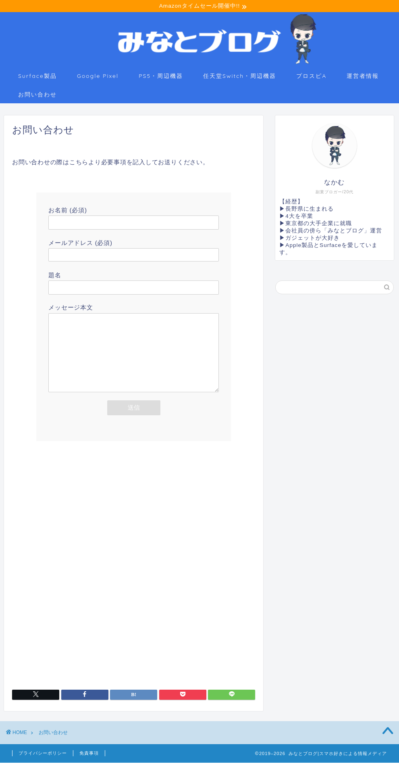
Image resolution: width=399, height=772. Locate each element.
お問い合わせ (37, 95)
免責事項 (89, 762)
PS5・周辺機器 (161, 77)
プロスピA (311, 77)
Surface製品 (37, 77)
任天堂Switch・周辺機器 (239, 77)
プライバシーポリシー (43, 762)
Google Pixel (97, 77)
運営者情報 (363, 77)
